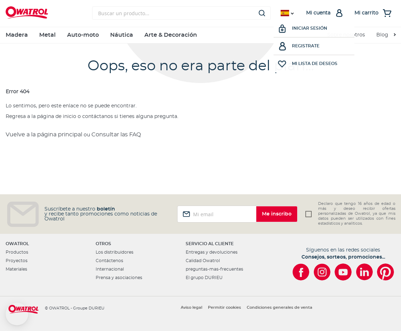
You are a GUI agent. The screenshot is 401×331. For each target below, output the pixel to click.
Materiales (16, 269)
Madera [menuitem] (17, 35)
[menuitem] (386, 35)
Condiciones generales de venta (279, 307)
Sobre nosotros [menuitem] (346, 34)
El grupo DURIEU (204, 278)
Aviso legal (191, 307)
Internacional (110, 269)
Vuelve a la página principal (44, 134)
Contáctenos (109, 261)
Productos (17, 252)
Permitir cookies (224, 307)
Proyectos (17, 261)
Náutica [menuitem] (121, 35)
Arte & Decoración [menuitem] (170, 35)
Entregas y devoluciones (212, 252)
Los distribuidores (114, 252)
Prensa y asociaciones (119, 278)
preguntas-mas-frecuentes (214, 269)
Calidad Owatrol (203, 261)
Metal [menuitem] (47, 35)
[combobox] (181, 13)
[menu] (200, 35)
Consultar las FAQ (116, 134)
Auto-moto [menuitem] (83, 35)
